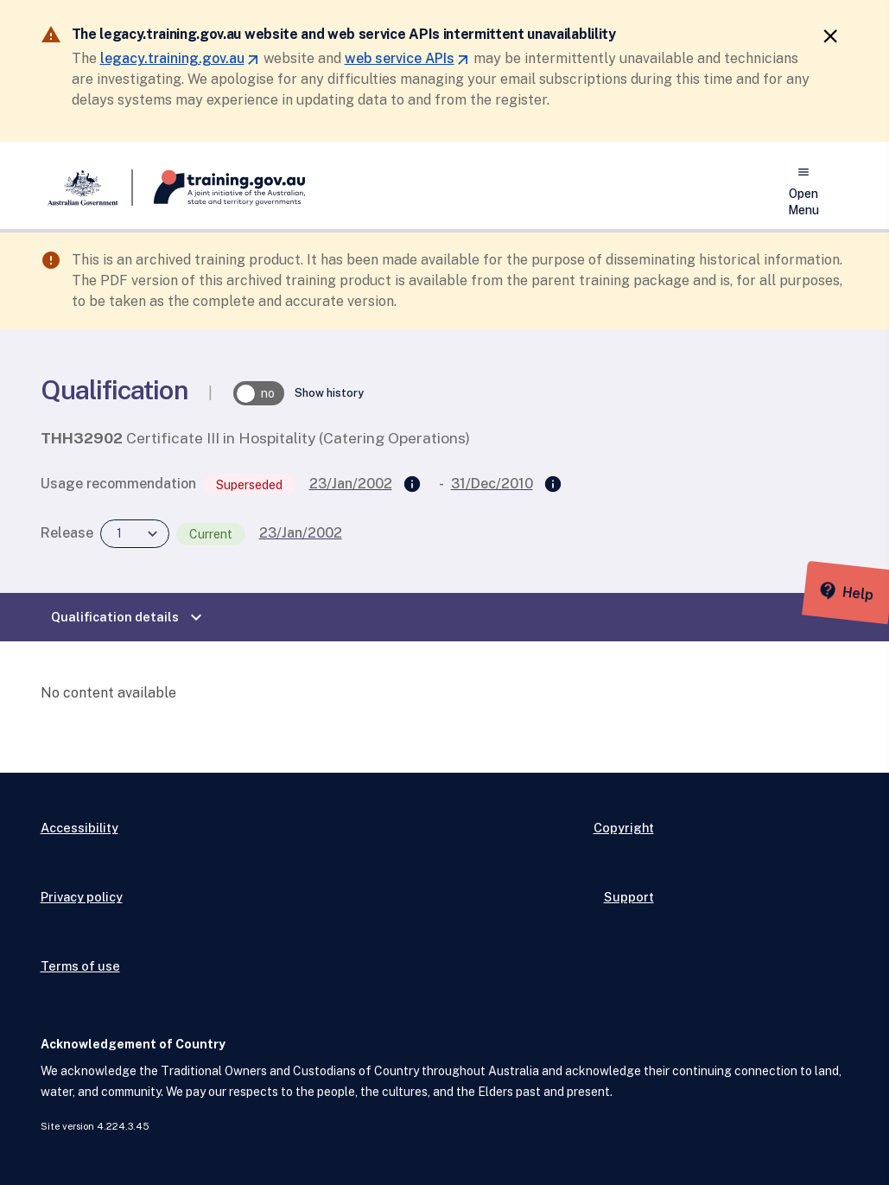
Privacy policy (82, 896)
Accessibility (79, 827)
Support (629, 896)
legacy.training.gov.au (180, 58)
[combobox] (134, 533)
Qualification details (128, 617)
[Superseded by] (553, 485)
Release (67, 533)
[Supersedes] (412, 485)
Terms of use (80, 966)
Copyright (624, 827)
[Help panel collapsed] (870, 592)
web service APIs (407, 58)
